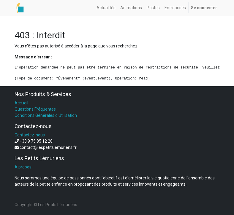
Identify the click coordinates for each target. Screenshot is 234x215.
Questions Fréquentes (35, 109)
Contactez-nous (30, 135)
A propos (23, 167)
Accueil (21, 103)
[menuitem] (106, 7)
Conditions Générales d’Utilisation (46, 115)
